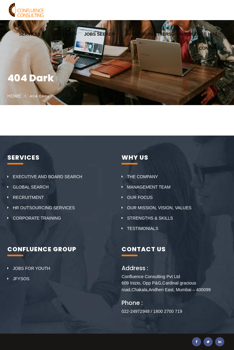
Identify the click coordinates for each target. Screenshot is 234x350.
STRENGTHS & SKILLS (150, 218)
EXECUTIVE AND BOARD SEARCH (47, 176)
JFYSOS (21, 278)
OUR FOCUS (140, 197)
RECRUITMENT (28, 197)
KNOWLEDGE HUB (198, 34)
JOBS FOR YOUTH (31, 268)
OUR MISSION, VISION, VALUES (159, 207)
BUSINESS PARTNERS (148, 34)
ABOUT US (62, 34)
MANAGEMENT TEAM (149, 187)
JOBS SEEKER (99, 34)
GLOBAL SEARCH (31, 187)
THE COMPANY (142, 176)
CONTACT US (213, 48)
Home (14, 96)
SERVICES (30, 34)
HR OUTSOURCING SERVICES (44, 207)
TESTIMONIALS (142, 228)
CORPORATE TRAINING (37, 218)
